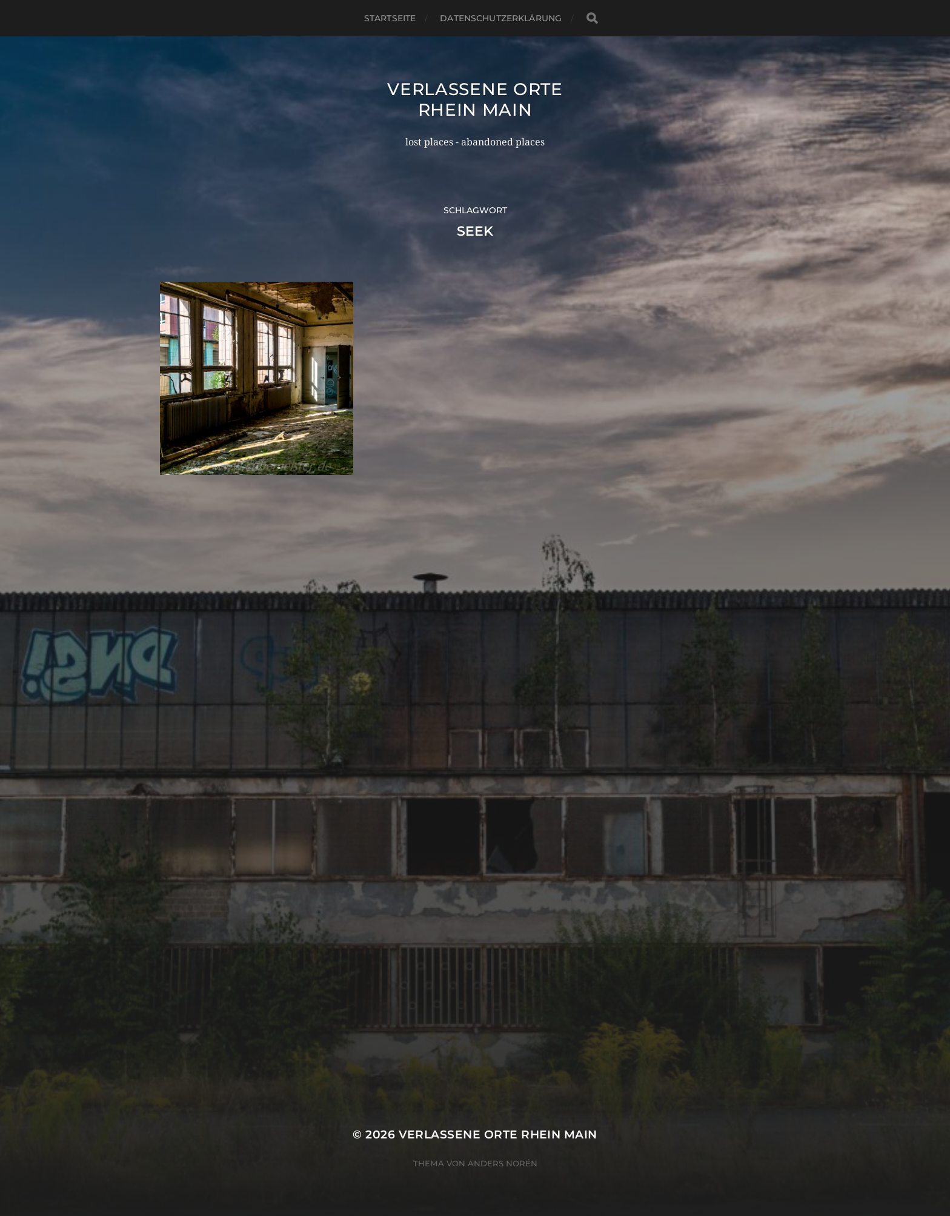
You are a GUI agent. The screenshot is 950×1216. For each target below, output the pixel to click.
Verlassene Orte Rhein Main (475, 99)
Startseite (390, 18)
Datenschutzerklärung (501, 18)
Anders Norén (502, 1163)
